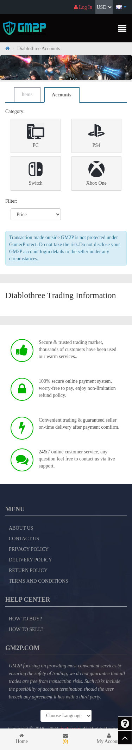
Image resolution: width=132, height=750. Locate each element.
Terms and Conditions (38, 581)
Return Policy (28, 570)
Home (22, 738)
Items (26, 94)
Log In (83, 7)
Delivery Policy (30, 559)
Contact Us (24, 538)
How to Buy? (25, 618)
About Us (21, 528)
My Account (109, 738)
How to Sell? (26, 629)
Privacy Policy (29, 549)
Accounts (61, 94)
